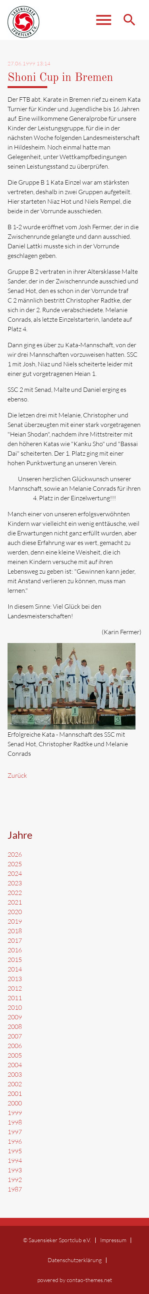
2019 (15, 921)
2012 (15, 988)
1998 (15, 1122)
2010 (15, 1007)
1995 (15, 1151)
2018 (15, 931)
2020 (15, 912)
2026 (15, 854)
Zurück (17, 775)
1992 (15, 1180)
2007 (15, 1036)
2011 (15, 998)
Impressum (113, 1240)
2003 (15, 1074)
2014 (15, 969)
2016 (15, 950)
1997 (15, 1132)
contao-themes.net (89, 1279)
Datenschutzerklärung (75, 1260)
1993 (15, 1170)
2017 (15, 940)
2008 (15, 1026)
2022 (15, 893)
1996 (15, 1141)
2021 (15, 902)
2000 (15, 1103)
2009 (15, 1017)
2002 (15, 1084)
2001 (15, 1093)
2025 (15, 864)
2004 (15, 1065)
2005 (15, 1055)
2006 (15, 1046)
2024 (15, 873)
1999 (15, 1113)
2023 (15, 883)
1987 (15, 1189)
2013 (15, 979)
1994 (15, 1160)
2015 (15, 960)
